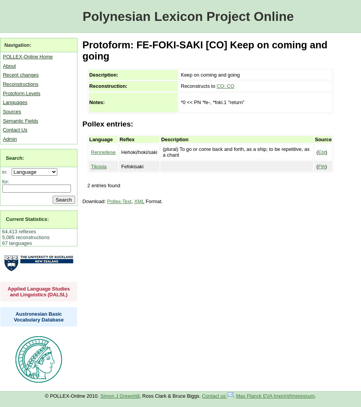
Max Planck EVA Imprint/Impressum (275, 396)
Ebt (321, 152)
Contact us (218, 396)
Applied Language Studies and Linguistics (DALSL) (39, 292)
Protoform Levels (21, 93)
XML (139, 201)
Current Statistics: (27, 219)
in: (6, 172)
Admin (10, 139)
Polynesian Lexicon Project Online (188, 16)
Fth (321, 166)
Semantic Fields (20, 121)
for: (6, 182)
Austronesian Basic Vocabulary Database (39, 317)
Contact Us (15, 130)
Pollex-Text (119, 201)
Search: (15, 158)
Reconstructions (20, 84)
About (9, 66)
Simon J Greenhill (119, 396)
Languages (15, 102)
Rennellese (103, 152)
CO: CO (225, 86)
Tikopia (99, 166)
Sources (12, 112)
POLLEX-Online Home (28, 57)
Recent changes (20, 75)
